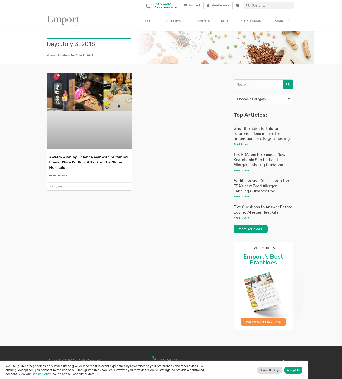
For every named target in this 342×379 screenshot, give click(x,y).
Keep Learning (252, 21)
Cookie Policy (41, 374)
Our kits (203, 21)
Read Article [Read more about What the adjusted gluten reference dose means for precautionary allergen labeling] (241, 144)
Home (149, 21)
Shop (225, 21)
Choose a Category (251, 99)
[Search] (288, 84)
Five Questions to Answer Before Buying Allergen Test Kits (263, 210)
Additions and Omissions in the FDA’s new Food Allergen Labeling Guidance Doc (261, 186)
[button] (263, 99)
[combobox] (272, 5)
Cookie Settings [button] (270, 370)
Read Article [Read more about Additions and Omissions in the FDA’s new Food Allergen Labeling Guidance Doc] (241, 196)
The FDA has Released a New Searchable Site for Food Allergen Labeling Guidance (259, 159)
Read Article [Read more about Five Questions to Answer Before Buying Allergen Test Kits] (241, 217)
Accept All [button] (293, 370)
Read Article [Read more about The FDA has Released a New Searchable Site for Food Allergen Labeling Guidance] (241, 170)
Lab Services (175, 21)
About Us (282, 21)
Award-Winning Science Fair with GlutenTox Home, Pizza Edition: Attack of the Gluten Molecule (88, 162)
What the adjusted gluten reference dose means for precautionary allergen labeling (262, 133)
